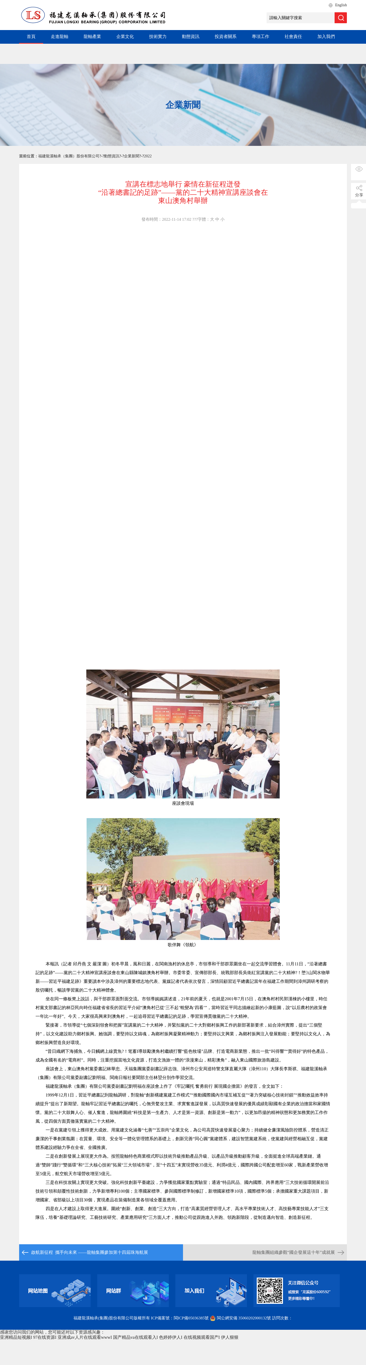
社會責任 (293, 36)
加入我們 (326, 36)
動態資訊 (190, 36)
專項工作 (260, 36)
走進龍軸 (59, 36)
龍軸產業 (92, 36)
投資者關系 (226, 36)
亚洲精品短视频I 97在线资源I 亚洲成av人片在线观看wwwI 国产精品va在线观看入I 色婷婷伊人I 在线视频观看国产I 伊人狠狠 (119, 1337)
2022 (148, 156)
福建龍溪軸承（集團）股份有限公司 (68, 156)
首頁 (31, 36)
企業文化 (125, 36)
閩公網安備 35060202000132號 (241, 1318)
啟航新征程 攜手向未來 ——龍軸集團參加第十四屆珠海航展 (89, 1252)
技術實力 (158, 36)
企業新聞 (131, 156)
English (341, 5)
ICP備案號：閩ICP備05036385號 (180, 1318)
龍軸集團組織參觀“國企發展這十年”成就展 (293, 1252)
